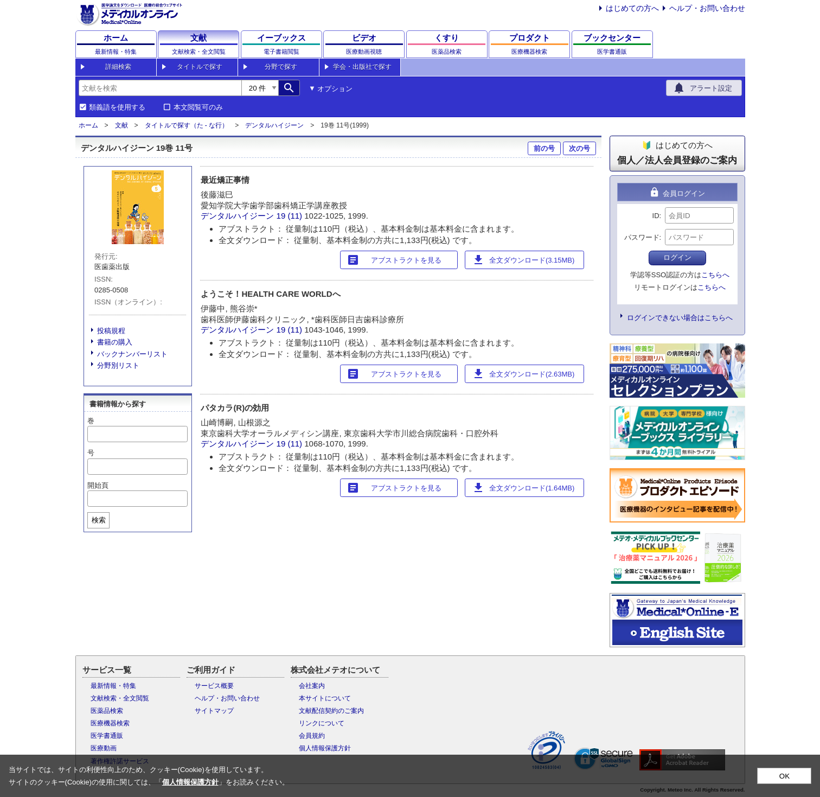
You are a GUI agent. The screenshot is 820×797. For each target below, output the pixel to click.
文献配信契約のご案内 (331, 711)
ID (655, 216)
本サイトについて (325, 698)
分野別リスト (118, 365)
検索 (99, 520)
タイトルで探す (199, 67)
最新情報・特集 (113, 686)
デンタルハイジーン (274, 125)
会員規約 (312, 735)
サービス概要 (214, 686)
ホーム (88, 125)
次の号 (579, 148)
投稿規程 (111, 331)
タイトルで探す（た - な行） (187, 125)
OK (784, 776)
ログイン (677, 257)
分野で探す (281, 67)
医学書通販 (107, 735)
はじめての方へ (632, 8)
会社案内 (312, 686)
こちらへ (715, 275)
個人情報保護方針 (325, 748)
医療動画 (104, 748)
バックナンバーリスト (132, 354)
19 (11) (291, 215)
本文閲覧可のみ (198, 107)
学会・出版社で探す (362, 67)
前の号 (544, 148)
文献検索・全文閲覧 (120, 698)
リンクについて (321, 723)
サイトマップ (214, 711)
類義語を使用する (117, 107)
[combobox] (160, 88)
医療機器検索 (110, 723)
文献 (121, 125)
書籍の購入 (114, 342)
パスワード (641, 237)
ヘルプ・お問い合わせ (707, 8)
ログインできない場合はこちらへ (680, 318)
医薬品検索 (107, 711)
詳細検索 (118, 67)
